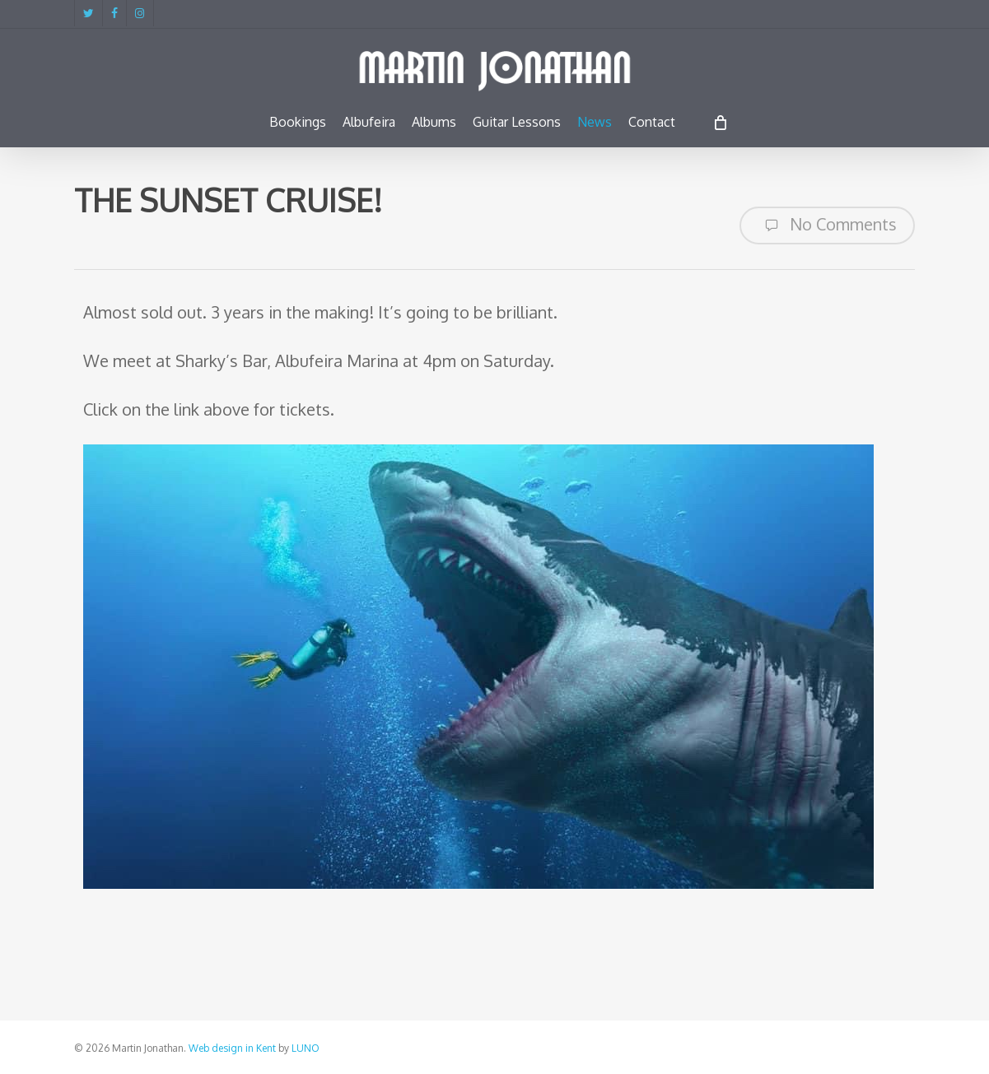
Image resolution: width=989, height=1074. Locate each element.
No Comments (827, 226)
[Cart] (720, 122)
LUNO (306, 1048)
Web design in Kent (232, 1048)
